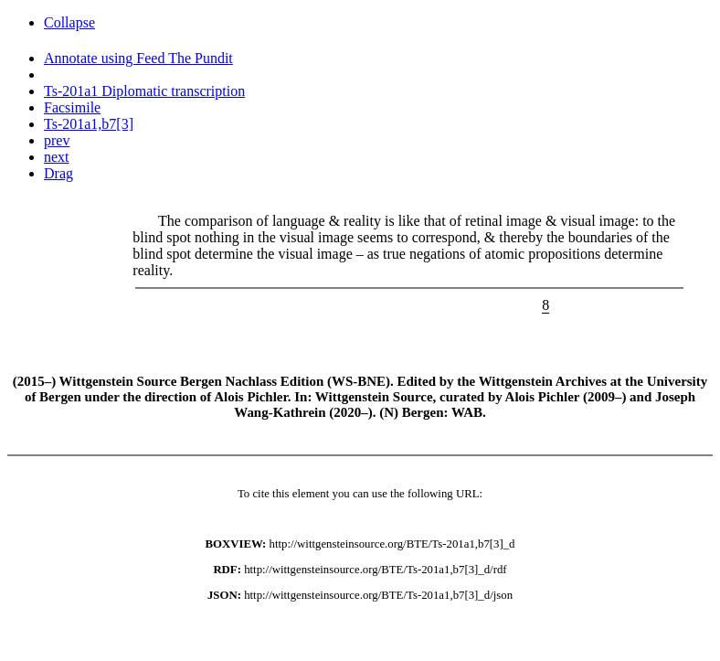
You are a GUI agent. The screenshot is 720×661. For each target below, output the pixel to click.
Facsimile (72, 107)
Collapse (69, 22)
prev (56, 140)
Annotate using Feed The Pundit (138, 58)
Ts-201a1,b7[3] (88, 124)
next (56, 157)
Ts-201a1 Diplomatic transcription (144, 91)
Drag (58, 173)
